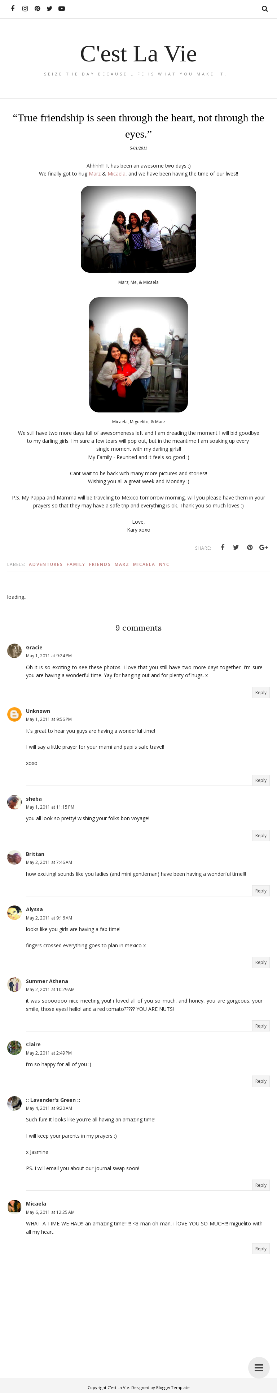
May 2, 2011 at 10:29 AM (50, 989)
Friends (100, 564)
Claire (33, 1044)
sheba (34, 798)
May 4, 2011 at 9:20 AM (49, 1108)
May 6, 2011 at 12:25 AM (50, 1212)
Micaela (116, 173)
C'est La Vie (138, 53)
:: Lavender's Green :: (53, 1099)
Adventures (46, 564)
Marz (95, 173)
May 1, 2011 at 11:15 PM (50, 807)
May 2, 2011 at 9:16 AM (49, 918)
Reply (261, 692)
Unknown (38, 711)
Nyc (164, 564)
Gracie (34, 647)
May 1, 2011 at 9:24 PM (49, 656)
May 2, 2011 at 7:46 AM (49, 862)
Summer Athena (47, 981)
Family (76, 564)
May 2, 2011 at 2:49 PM (49, 1053)
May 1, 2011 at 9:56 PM (49, 719)
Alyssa (34, 909)
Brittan (35, 854)
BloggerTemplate (173, 1387)
